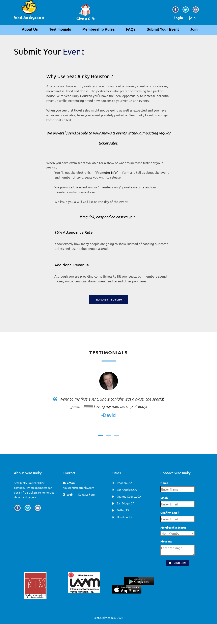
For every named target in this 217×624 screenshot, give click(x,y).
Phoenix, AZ (124, 483)
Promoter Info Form (108, 299)
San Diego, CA (125, 503)
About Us (30, 29)
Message (166, 541)
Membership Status (173, 527)
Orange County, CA (128, 496)
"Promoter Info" (106, 172)
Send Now (177, 563)
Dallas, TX (122, 510)
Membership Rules (98, 29)
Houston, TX (124, 517)
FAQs (130, 29)
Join (193, 29)
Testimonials (60, 29)
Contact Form (87, 494)
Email (164, 497)
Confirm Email (169, 512)
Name (164, 483)
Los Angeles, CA (126, 489)
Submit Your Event (163, 29)
